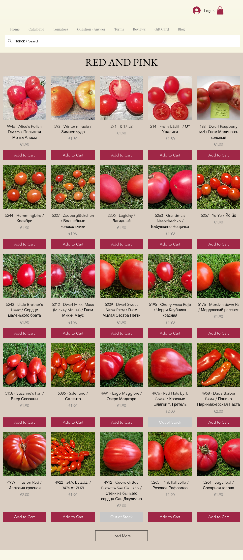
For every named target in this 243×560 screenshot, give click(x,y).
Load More (122, 535)
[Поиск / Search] (122, 41)
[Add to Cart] (24, 155)
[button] (220, 10)
